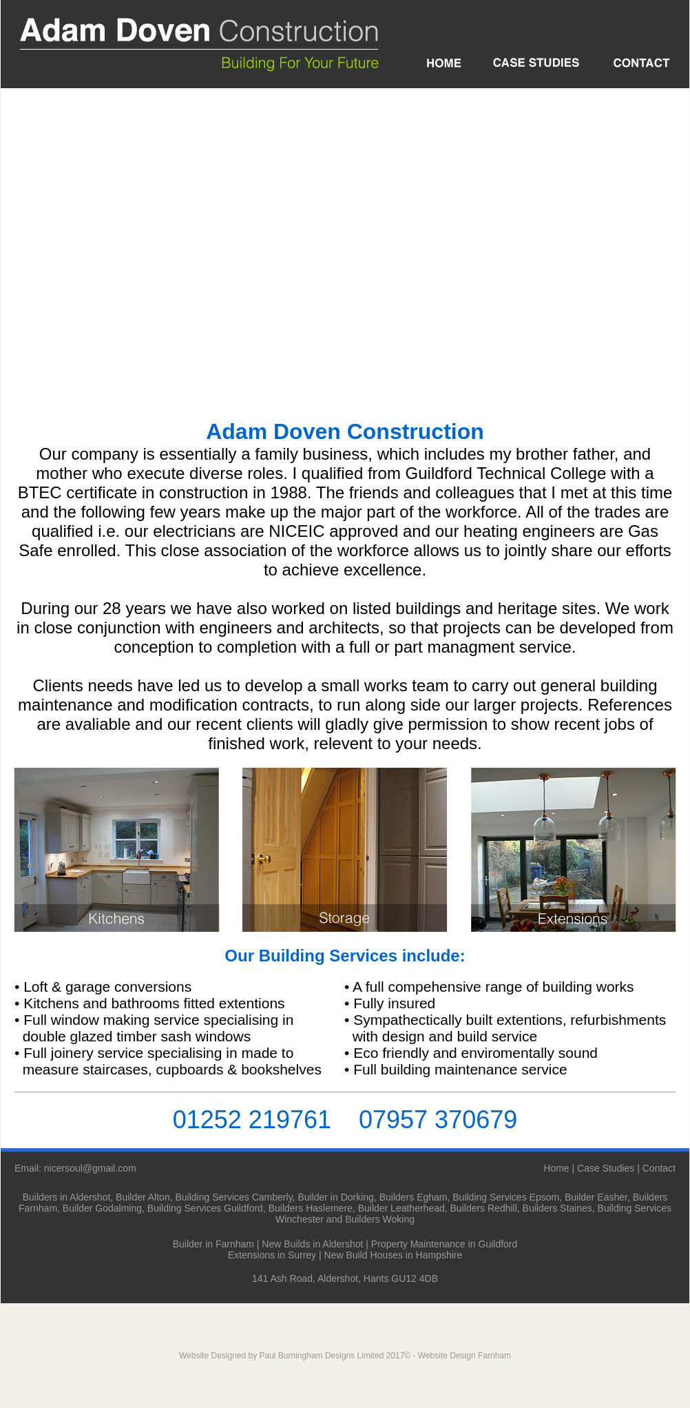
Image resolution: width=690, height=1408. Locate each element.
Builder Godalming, (104, 1208)
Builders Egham (413, 1197)
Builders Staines (557, 1208)
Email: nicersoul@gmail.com (75, 1168)
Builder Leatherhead (401, 1208)
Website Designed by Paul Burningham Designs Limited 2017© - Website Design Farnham (345, 1355)
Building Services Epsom (505, 1197)
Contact (659, 1168)
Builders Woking (380, 1219)
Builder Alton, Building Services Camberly (204, 1197)
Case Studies (605, 1168)
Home (556, 1168)
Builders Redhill (483, 1208)
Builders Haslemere (311, 1208)
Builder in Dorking (335, 1197)
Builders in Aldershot (67, 1197)
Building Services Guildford (205, 1208)
